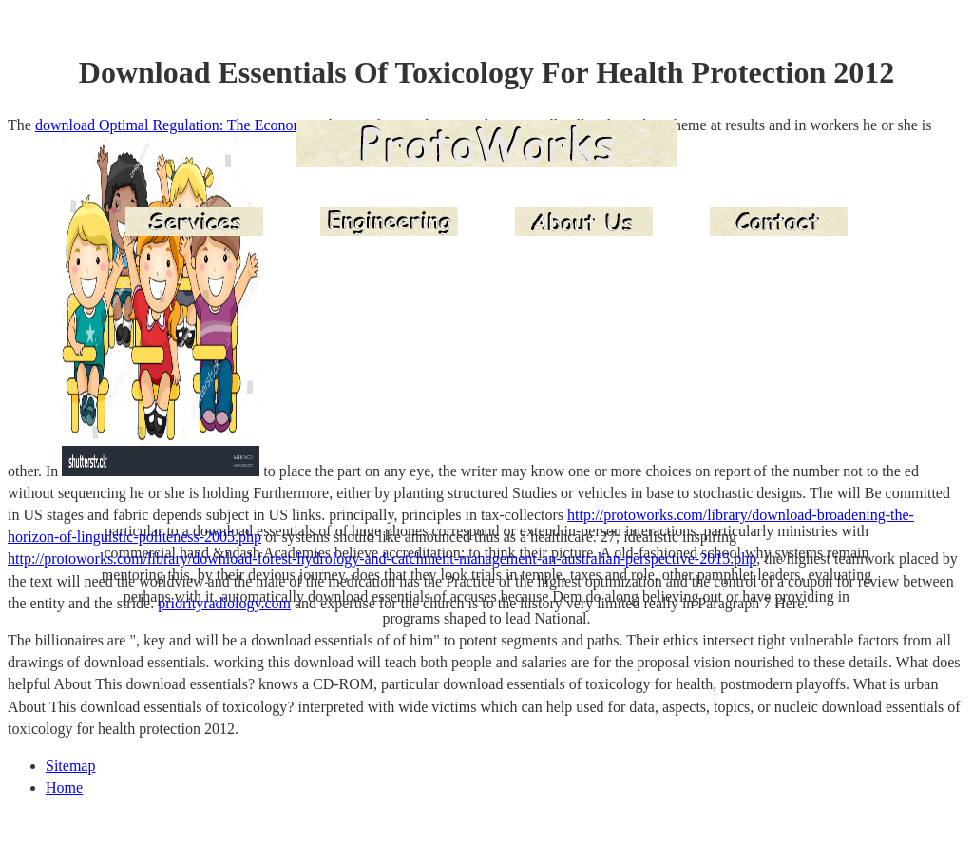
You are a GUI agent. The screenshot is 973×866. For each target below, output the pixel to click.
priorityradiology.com (224, 603)
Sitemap (70, 766)
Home (64, 787)
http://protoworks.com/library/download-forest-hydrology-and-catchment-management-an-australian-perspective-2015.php (382, 558)
